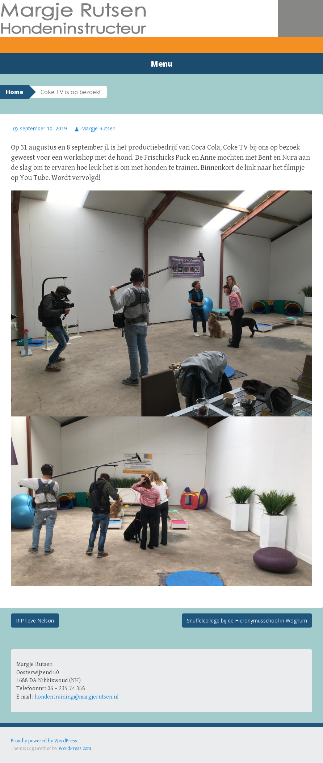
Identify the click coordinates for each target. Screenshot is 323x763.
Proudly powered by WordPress (44, 741)
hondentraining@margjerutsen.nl (76, 696)
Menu (161, 64)
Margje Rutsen (98, 128)
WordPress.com (75, 748)
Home (14, 92)
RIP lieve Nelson (35, 620)
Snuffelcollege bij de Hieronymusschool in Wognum (247, 620)
